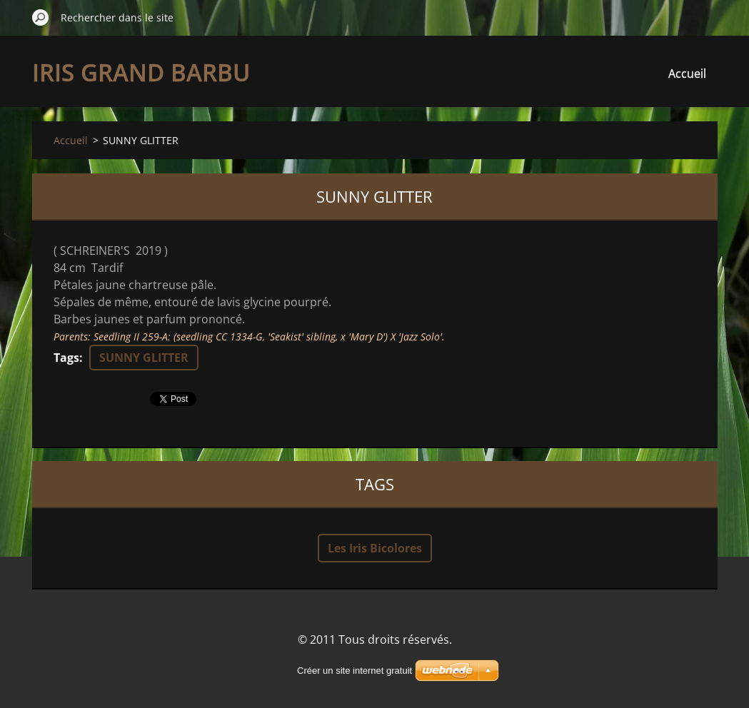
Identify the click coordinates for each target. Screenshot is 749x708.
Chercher (40, 17)
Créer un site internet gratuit (354, 670)
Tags (66, 357)
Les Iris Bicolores (375, 548)
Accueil (687, 73)
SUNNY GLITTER (143, 357)
